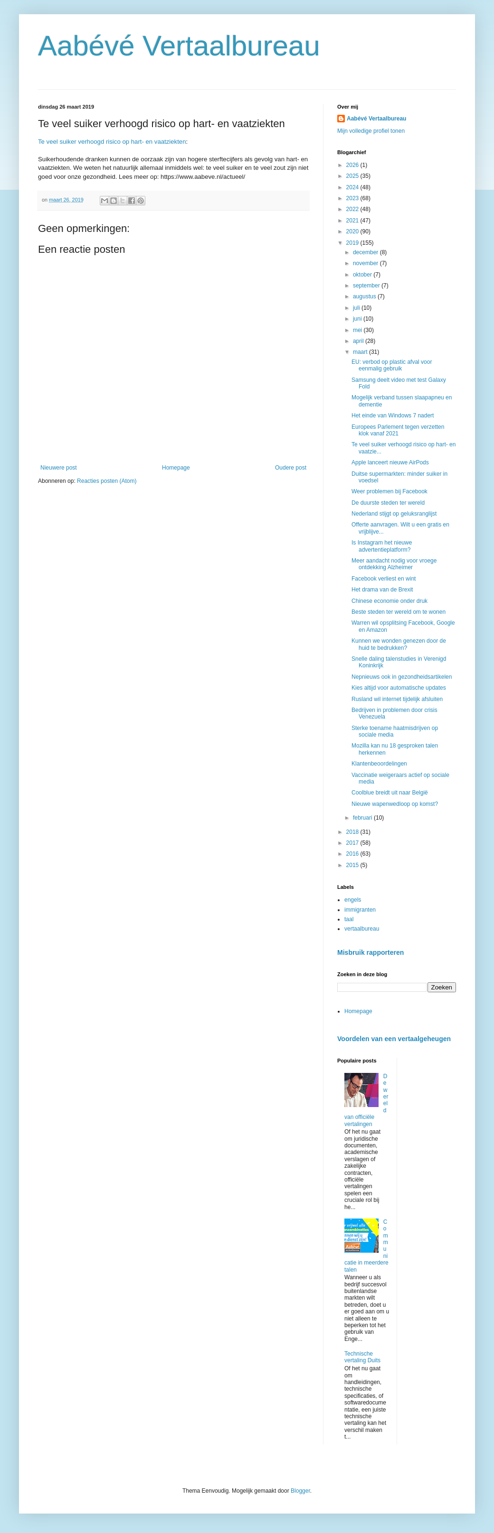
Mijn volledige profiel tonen (371, 131)
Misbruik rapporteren (370, 952)
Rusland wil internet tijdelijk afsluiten (397, 699)
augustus (365, 296)
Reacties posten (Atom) (106, 481)
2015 (353, 865)
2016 (353, 853)
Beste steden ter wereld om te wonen (399, 612)
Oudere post (290, 467)
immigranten (360, 909)
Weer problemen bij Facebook (390, 491)
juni (358, 318)
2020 (353, 231)
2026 (353, 165)
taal (348, 919)
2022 (353, 209)
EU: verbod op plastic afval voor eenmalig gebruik (392, 365)
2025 (353, 176)
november (366, 263)
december (366, 252)
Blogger (300, 1490)
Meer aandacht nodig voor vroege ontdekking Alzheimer (394, 564)
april (359, 341)
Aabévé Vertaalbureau (179, 46)
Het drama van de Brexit (382, 589)
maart (361, 352)
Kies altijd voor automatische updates (399, 687)
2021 (353, 220)
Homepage (176, 467)
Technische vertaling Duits (362, 1357)
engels (352, 899)
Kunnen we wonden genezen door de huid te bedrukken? (399, 644)
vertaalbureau (361, 928)
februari (363, 817)
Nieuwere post (58, 467)
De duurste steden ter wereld (388, 502)
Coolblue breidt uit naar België (390, 792)
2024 (353, 187)
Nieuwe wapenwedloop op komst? (395, 804)
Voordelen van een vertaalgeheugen (394, 1039)
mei (358, 330)
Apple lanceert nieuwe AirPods (390, 462)
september (367, 285)
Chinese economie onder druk (390, 601)
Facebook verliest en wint (384, 578)
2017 (353, 843)
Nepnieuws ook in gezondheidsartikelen (402, 677)
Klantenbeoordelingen (379, 763)
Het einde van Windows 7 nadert (393, 415)
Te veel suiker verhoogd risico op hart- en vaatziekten (112, 141)
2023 (353, 198)
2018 (353, 832)
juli (357, 308)
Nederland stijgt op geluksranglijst (394, 513)
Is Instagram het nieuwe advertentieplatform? (382, 546)
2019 (353, 243)
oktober (363, 274)
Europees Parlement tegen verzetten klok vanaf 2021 (398, 430)
